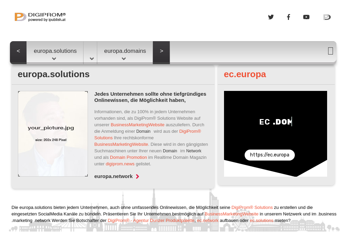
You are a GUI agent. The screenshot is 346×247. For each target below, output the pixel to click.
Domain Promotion (128, 157)
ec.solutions (262, 220)
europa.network (116, 176)
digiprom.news (120, 163)
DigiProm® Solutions (252, 207)
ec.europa (245, 74)
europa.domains (125, 54)
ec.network (208, 220)
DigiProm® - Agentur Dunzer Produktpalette (151, 220)
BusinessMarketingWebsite (138, 124)
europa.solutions (55, 54)
